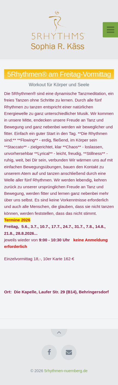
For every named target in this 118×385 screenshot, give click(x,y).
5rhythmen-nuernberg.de (65, 371)
